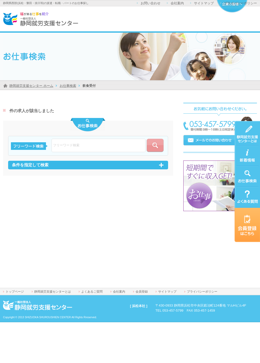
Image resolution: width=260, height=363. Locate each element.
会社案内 (177, 3)
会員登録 (142, 291)
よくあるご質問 (246, 190)
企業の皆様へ (232, 6)
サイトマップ (204, 3)
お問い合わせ (150, 3)
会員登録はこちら (246, 214)
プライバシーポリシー (240, 3)
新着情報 (241, 149)
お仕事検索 (68, 86)
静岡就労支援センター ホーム (31, 86)
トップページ (15, 291)
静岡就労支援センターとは (246, 127)
